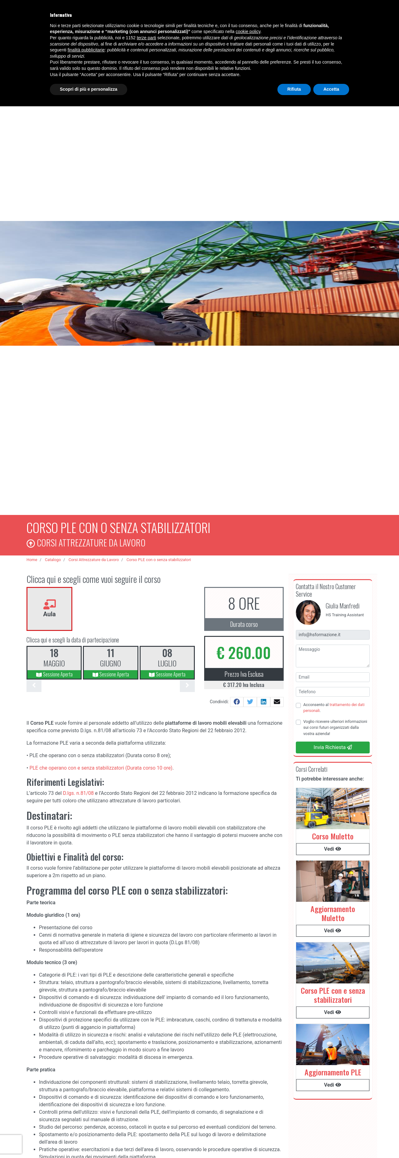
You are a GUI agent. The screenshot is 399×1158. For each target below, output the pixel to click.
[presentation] (33, 684)
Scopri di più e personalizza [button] (88, 89)
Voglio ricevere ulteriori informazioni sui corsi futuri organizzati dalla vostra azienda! (335, 726)
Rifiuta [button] (294, 89)
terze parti (146, 37)
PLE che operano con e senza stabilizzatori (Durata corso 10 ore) (100, 766)
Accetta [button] (331, 89)
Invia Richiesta (333, 746)
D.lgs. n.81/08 (78, 792)
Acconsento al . (333, 706)
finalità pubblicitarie (86, 49)
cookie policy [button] (248, 31)
